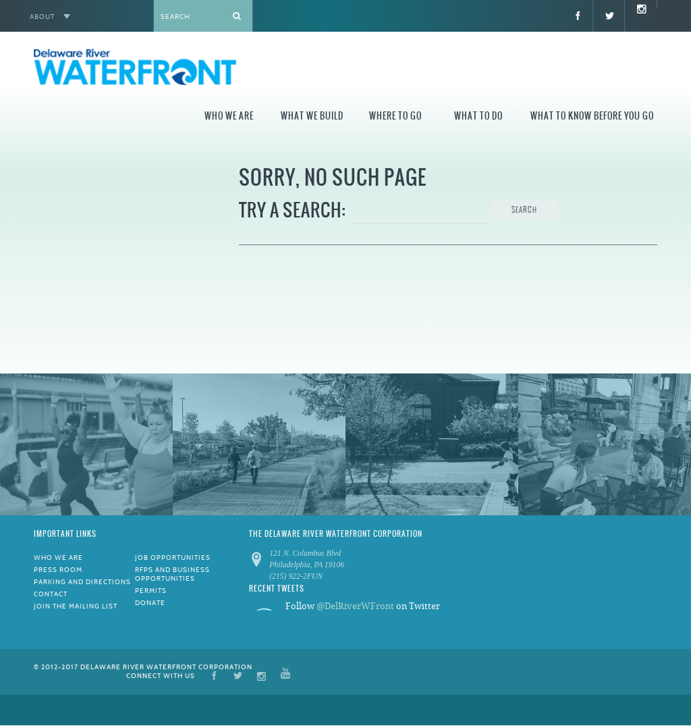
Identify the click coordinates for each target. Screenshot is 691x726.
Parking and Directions (82, 581)
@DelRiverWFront (355, 606)
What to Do (478, 115)
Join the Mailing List (75, 606)
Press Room (58, 569)
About (42, 16)
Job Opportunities (173, 557)
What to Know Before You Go (592, 115)
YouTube (285, 675)
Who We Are (229, 115)
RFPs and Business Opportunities (172, 574)
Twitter (237, 675)
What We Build (312, 115)
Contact (50, 594)
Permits (151, 590)
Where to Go (395, 115)
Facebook (214, 675)
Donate (150, 602)
